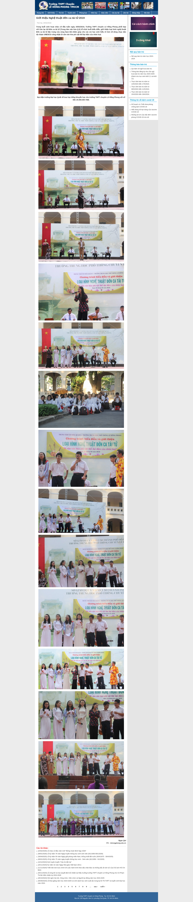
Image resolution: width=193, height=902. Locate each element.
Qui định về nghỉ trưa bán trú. (141, 69)
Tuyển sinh (71, 13)
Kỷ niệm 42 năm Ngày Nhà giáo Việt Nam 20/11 (64, 865)
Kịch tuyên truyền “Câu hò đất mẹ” (59, 862)
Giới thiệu (51, 13)
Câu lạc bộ (115, 13)
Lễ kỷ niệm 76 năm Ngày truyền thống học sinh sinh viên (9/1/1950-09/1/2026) (75, 854)
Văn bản (147, 13)
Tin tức (61, 13)
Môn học (94, 13)
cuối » (102, 887)
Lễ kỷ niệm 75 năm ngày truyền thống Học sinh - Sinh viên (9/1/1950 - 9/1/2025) (75, 859)
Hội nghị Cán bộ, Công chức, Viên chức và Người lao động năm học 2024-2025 (75, 878)
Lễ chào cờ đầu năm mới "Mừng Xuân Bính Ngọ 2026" (66, 851)
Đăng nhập (136, 13)
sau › (96, 887)
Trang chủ (40, 13)
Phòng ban (83, 13)
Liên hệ (126, 13)
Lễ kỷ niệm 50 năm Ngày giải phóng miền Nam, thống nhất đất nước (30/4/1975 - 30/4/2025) (80, 856)
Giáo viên (104, 13)
